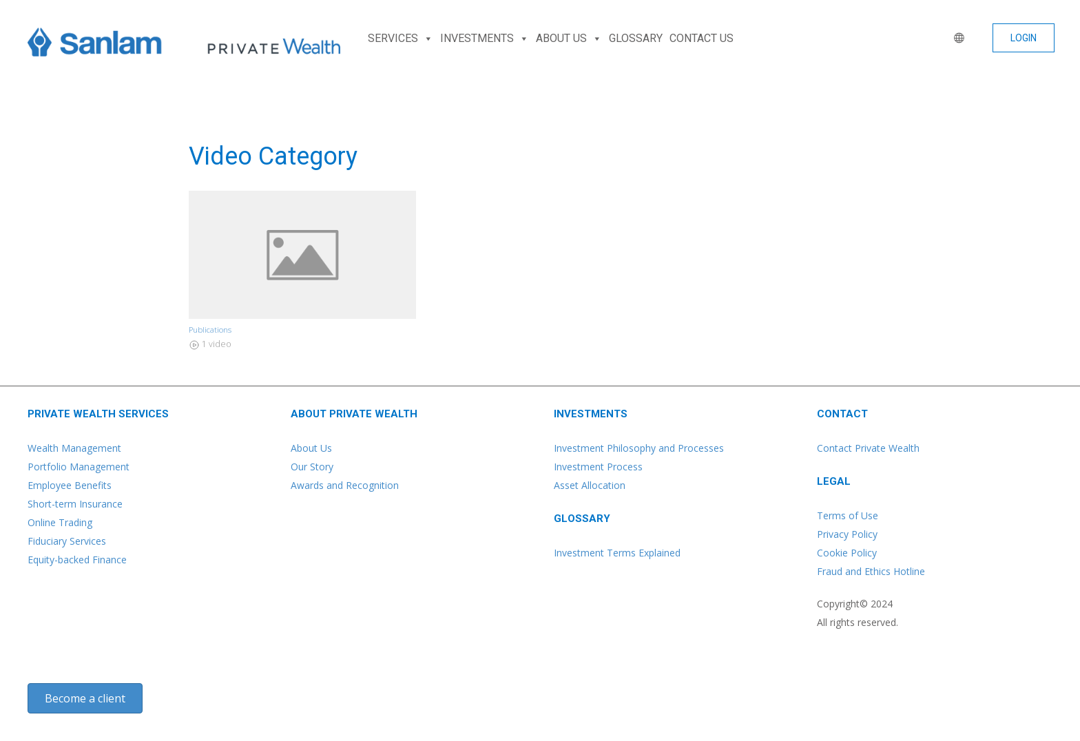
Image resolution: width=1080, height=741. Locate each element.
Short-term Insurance (75, 503)
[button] (1024, 37)
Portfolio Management (78, 466)
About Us (311, 448)
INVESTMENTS (484, 38)
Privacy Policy (847, 534)
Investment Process (598, 466)
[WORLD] (956, 38)
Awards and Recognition (345, 485)
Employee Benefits (70, 485)
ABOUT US (569, 38)
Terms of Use (847, 515)
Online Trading (60, 522)
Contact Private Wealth (868, 448)
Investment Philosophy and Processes (639, 448)
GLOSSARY (636, 38)
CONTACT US (701, 38)
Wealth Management (74, 448)
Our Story (312, 466)
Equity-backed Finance (77, 559)
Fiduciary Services (67, 540)
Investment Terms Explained (617, 552)
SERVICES (400, 38)
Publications (210, 329)
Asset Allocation (589, 485)
